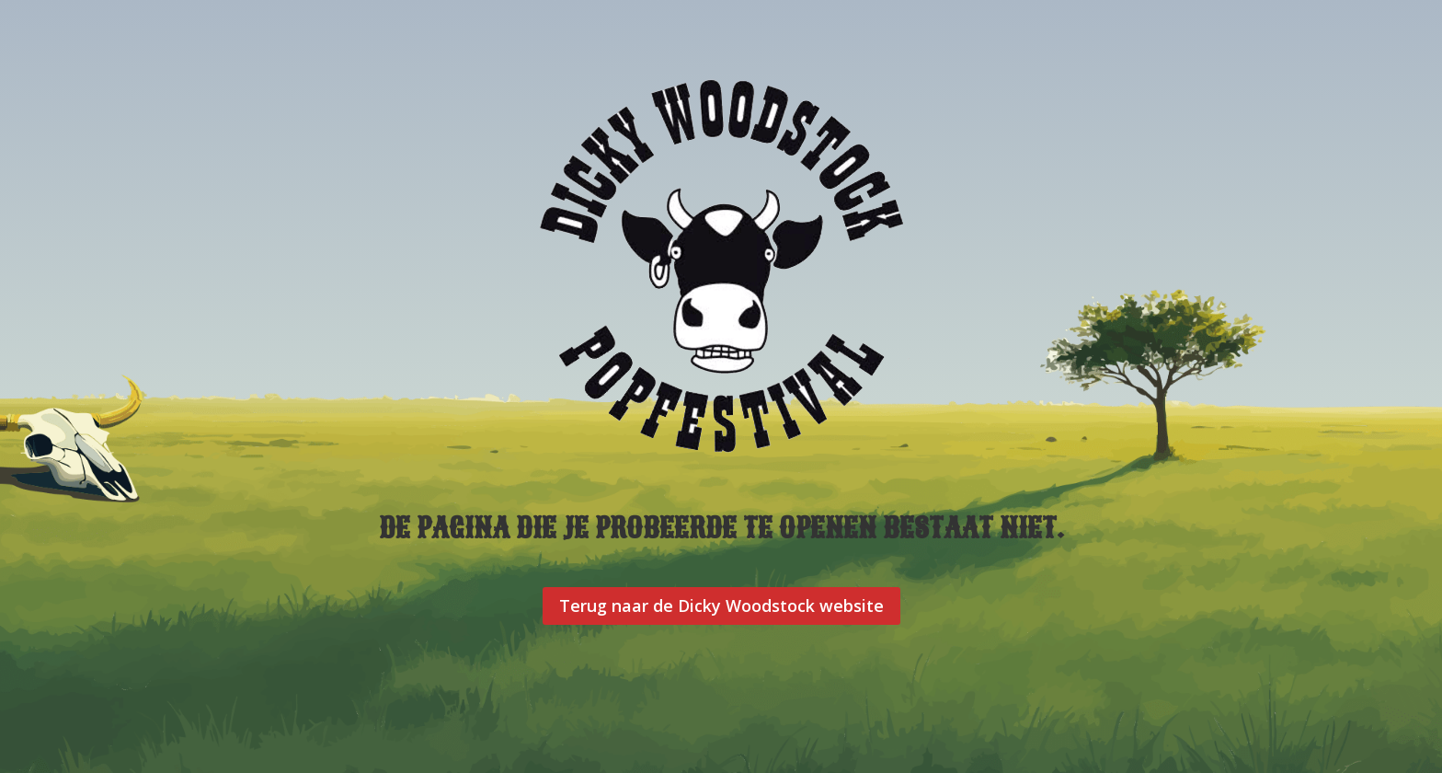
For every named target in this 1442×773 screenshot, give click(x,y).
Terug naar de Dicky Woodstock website (721, 605)
